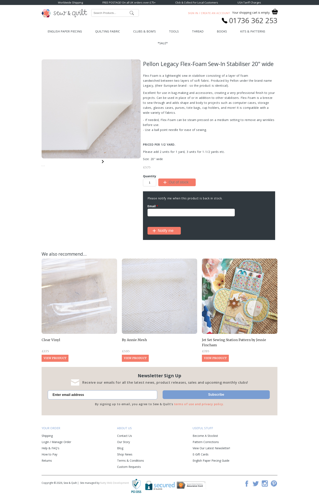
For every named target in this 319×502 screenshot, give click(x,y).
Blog (120, 448)
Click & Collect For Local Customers (196, 2)
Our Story (123, 442)
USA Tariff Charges (249, 2)
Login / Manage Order (56, 442)
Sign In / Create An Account (209, 13)
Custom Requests (129, 467)
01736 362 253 (253, 20)
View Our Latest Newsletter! (211, 448)
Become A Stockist (205, 436)
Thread (198, 31)
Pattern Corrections (206, 442)
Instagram (264, 483)
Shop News (124, 454)
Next (103, 161)
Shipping (47, 436)
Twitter (255, 483)
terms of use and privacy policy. (199, 404)
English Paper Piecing (65, 31)
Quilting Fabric (107, 31)
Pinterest (273, 483)
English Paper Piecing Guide (211, 460)
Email (153, 206)
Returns (47, 460)
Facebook (246, 483)
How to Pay (49, 454)
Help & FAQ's (50, 448)
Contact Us (124, 436)
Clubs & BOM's (144, 31)
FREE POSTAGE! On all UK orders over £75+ (129, 2)
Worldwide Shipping (70, 2)
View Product (55, 358)
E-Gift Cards (201, 454)
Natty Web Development (114, 483)
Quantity (149, 176)
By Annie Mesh (134, 340)
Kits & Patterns (252, 31)
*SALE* (163, 43)
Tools (174, 31)
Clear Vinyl (51, 340)
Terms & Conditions (130, 460)
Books (222, 31)
